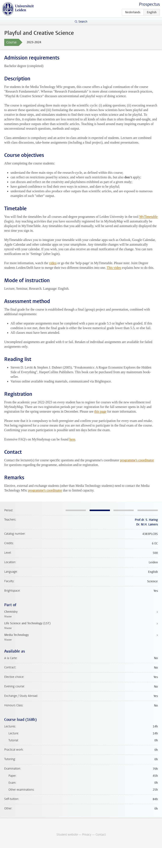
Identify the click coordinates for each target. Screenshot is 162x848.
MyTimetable (148, 216)
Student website (67, 835)
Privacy (86, 835)
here (72, 439)
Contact (101, 835)
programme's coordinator (137, 460)
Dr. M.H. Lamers (147, 524)
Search (82, 22)
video (53, 263)
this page (100, 411)
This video (114, 267)
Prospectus (149, 4)
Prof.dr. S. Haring (146, 520)
